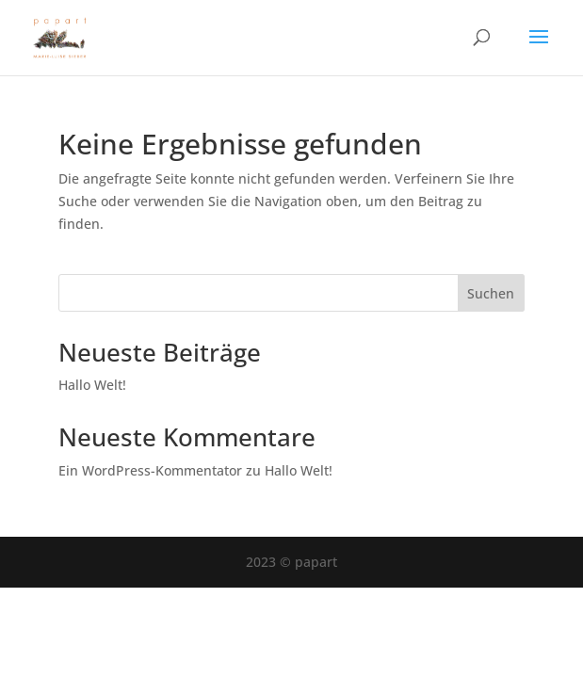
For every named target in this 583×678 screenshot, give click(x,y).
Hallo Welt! (92, 385)
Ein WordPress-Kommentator (150, 470)
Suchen (490, 293)
